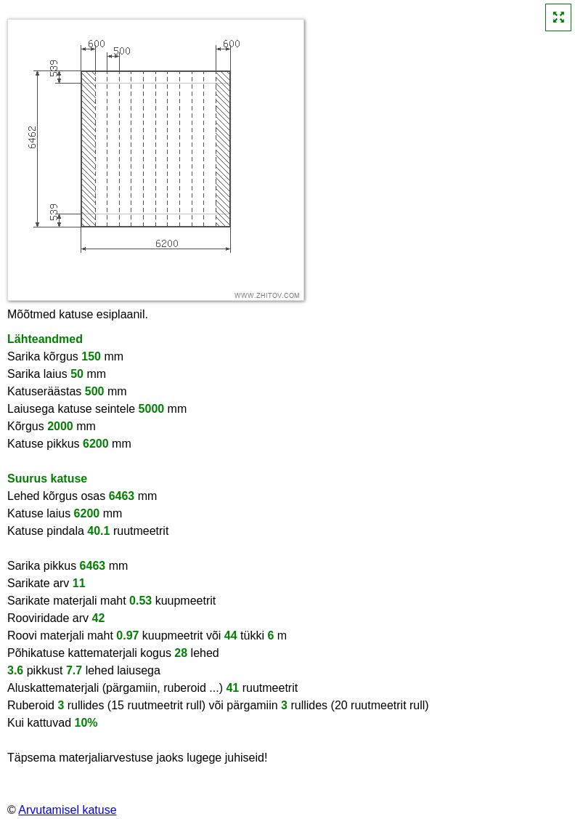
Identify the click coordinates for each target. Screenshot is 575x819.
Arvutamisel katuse (67, 810)
